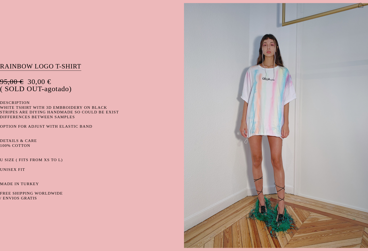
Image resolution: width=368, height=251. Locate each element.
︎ (361, 5)
